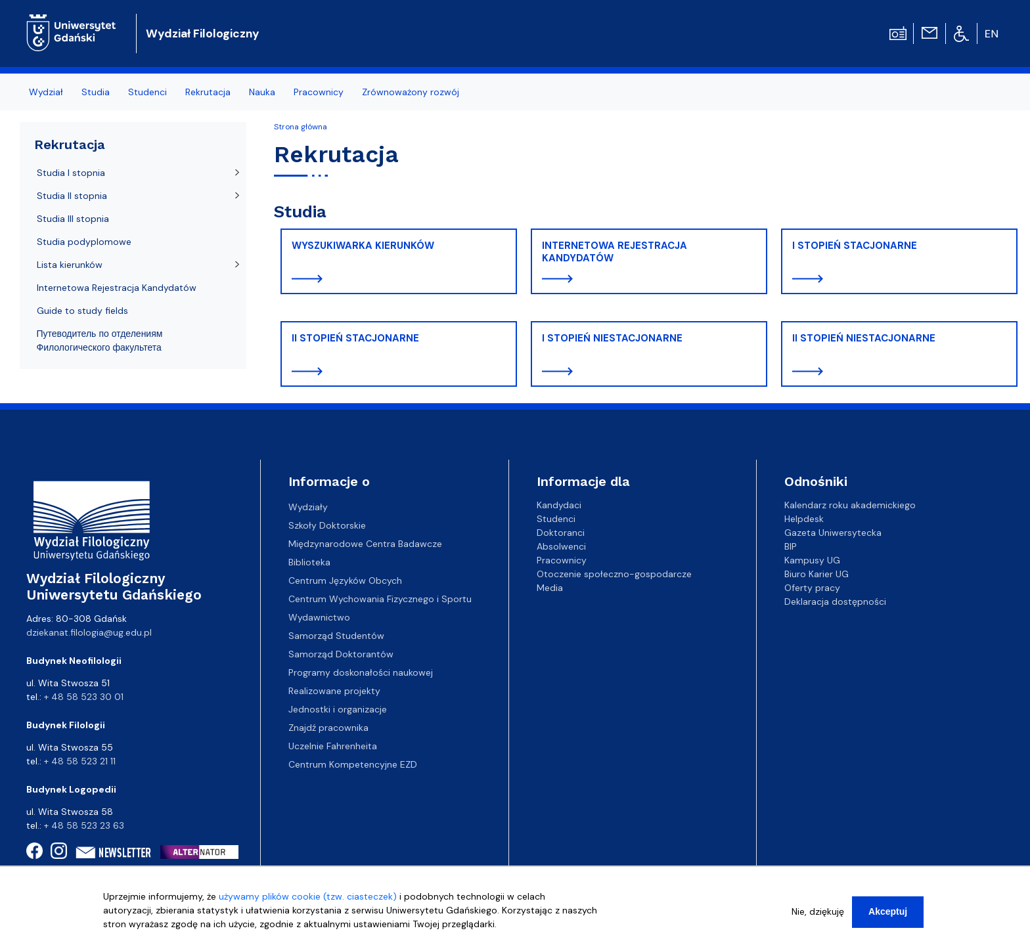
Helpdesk (804, 519)
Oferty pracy (812, 588)
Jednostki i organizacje (337, 709)
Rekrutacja (69, 144)
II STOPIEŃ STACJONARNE (355, 338)
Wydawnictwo (319, 617)
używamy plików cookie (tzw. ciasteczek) (308, 899)
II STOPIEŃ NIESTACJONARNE (863, 338)
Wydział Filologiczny (202, 33)
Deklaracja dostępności (835, 601)
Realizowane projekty (334, 691)
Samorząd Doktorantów (340, 654)
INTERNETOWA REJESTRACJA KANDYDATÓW (614, 252)
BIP (790, 546)
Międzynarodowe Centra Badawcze (365, 544)
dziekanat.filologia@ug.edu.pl (89, 632)
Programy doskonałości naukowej (360, 672)
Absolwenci (561, 546)
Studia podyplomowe (84, 242)
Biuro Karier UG (816, 574)
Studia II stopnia (72, 196)
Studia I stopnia (71, 173)
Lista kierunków (69, 265)
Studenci (556, 519)
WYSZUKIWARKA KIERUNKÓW (363, 245)
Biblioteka (309, 562)
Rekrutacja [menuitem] (208, 92)
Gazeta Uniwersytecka (833, 532)
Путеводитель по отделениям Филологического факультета (100, 340)
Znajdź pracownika (328, 727)
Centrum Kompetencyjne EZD (352, 764)
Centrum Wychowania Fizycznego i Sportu (380, 599)
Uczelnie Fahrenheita (332, 746)
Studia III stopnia (73, 219)
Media (550, 588)
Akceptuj (887, 914)
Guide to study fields (82, 311)
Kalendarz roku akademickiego (850, 505)
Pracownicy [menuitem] (319, 92)
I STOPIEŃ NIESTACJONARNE (612, 338)
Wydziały (308, 507)
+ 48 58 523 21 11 (80, 761)
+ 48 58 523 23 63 (84, 825)
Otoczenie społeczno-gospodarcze (614, 574)
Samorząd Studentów (336, 636)
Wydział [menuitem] (46, 92)
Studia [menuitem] (95, 92)
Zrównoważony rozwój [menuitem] (410, 92)
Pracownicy (562, 560)
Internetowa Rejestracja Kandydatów (116, 288)
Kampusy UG (812, 560)
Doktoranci (561, 532)
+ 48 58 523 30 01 (83, 697)
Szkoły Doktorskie (327, 525)
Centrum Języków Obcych (345, 580)
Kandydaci (559, 505)
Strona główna (300, 126)
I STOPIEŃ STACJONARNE (854, 245)
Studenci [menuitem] (147, 92)
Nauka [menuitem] (262, 92)
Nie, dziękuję (818, 914)
